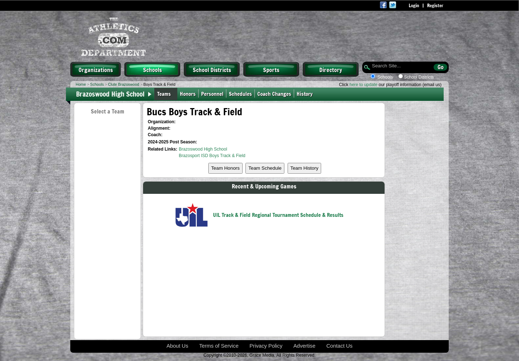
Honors (188, 93)
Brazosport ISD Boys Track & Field (212, 155)
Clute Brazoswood (123, 84)
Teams (164, 93)
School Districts (212, 69)
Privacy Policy (265, 346)
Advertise (304, 346)
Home (81, 84)
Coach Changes (274, 93)
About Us (177, 346)
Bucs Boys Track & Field (194, 111)
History (306, 93)
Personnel (212, 93)
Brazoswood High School (110, 94)
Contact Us (340, 346)
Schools (152, 69)
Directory (330, 69)
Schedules (240, 93)
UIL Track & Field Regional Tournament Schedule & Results (278, 214)
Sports (271, 69)
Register (435, 5)
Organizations (96, 69)
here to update (363, 84)
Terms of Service (219, 346)
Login (414, 5)
